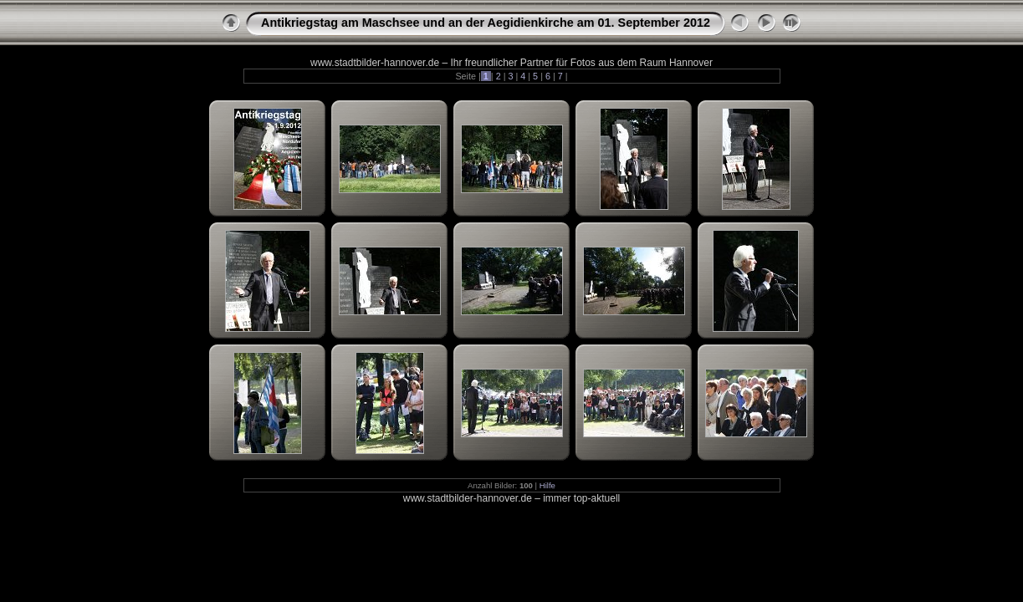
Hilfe (547, 485)
